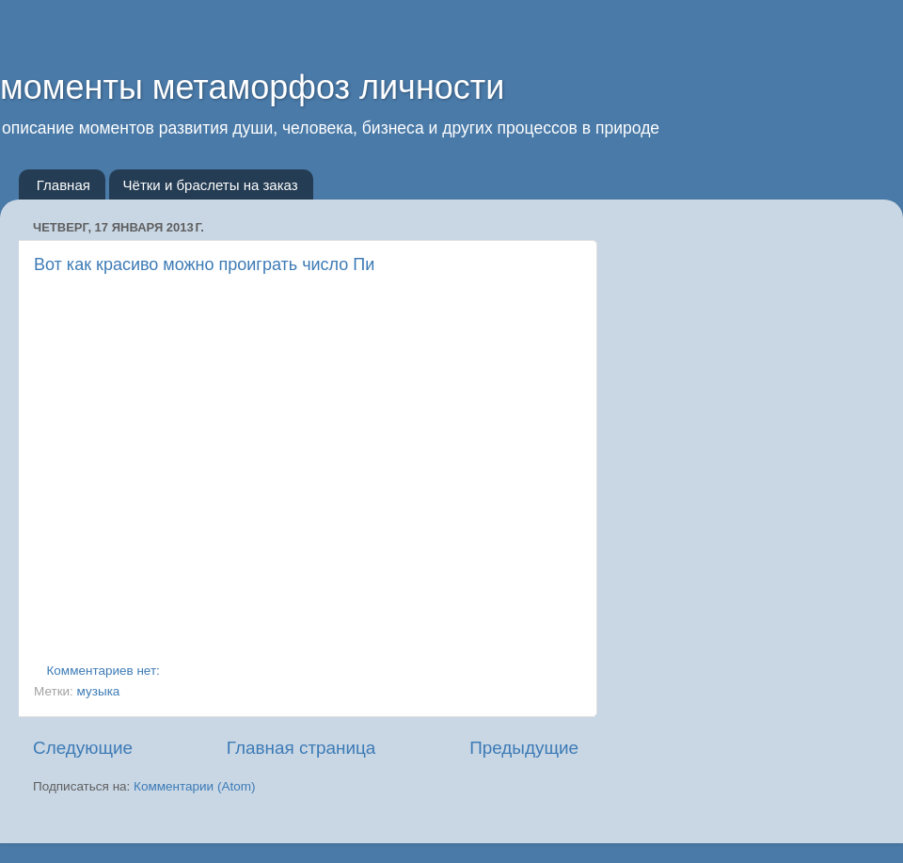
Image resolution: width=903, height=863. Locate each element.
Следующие (83, 748)
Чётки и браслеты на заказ (210, 185)
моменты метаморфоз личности (252, 87)
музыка (98, 691)
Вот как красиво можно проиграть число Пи (204, 264)
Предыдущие (523, 748)
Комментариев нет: (105, 670)
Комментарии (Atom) (194, 786)
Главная (63, 185)
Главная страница (301, 748)
